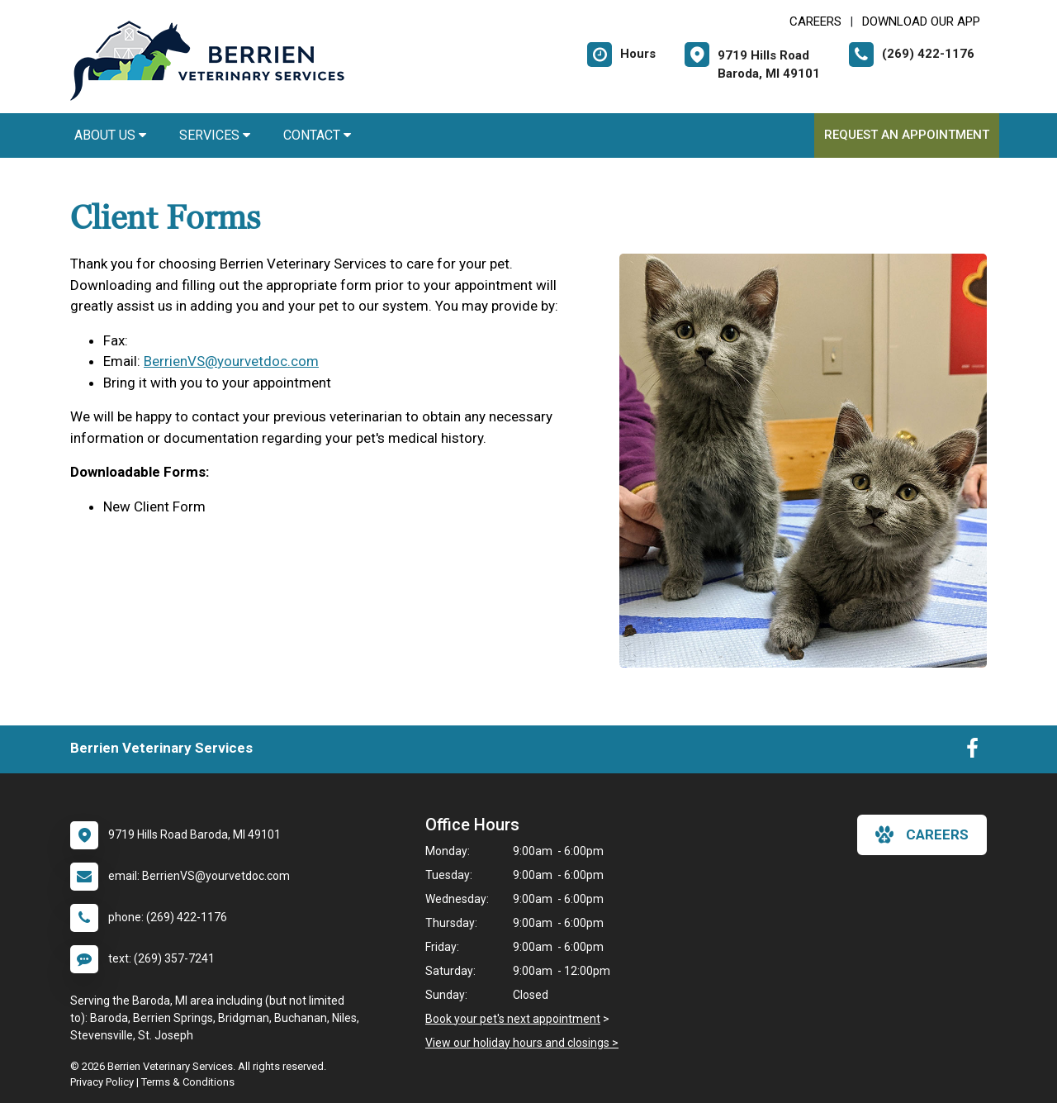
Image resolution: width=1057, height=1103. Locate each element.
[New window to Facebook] (972, 751)
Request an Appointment (906, 134)
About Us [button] (110, 135)
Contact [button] (317, 135)
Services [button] (214, 135)
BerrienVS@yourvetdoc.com (231, 361)
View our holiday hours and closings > (522, 1042)
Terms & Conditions (188, 1082)
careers (922, 834)
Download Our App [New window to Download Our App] (921, 21)
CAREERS (815, 21)
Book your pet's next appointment (512, 1018)
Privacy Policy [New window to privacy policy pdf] (102, 1082)
